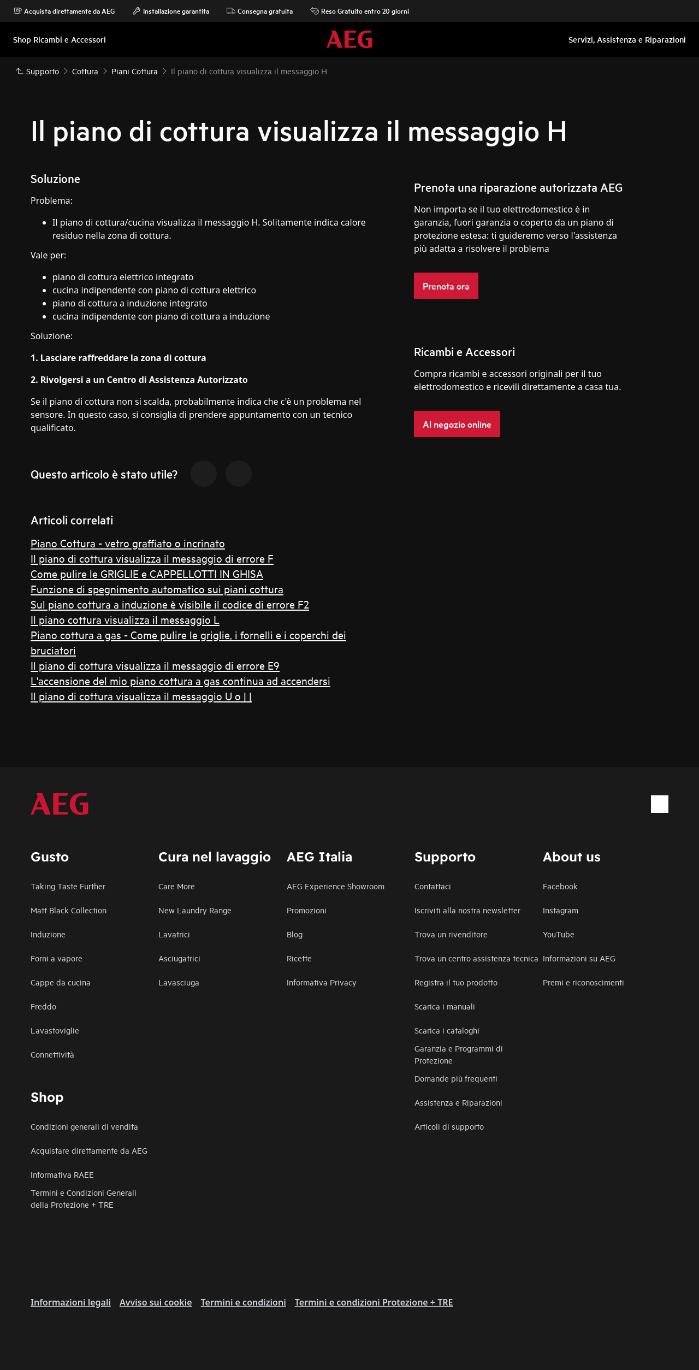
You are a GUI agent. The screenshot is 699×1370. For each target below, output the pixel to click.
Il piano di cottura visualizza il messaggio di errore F (152, 558)
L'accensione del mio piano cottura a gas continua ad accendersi (180, 680)
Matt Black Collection (68, 910)
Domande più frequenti (455, 1078)
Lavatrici (174, 934)
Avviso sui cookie (156, 1302)
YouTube (558, 934)
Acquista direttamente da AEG (64, 11)
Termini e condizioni (243, 1302)
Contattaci (432, 886)
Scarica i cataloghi (446, 1030)
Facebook (560, 886)
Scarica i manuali (444, 1006)
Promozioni (307, 910)
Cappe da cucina (61, 982)
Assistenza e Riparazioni (458, 1102)
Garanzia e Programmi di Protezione (458, 1054)
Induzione (48, 934)
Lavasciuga (178, 982)
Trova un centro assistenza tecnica (476, 958)
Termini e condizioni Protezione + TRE (374, 1302)
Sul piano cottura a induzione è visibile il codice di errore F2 (170, 604)
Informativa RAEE (62, 1174)
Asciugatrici (179, 958)
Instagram (560, 910)
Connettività (52, 1054)
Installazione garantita (170, 11)
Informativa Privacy (322, 982)
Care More (176, 886)
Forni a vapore (56, 958)
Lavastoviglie (55, 1030)
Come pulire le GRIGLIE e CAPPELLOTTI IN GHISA (147, 573)
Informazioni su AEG (579, 958)
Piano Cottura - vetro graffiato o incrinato (128, 543)
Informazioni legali (71, 1302)
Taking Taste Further (68, 886)
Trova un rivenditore (451, 934)
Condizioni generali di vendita (84, 1126)
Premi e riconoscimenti (583, 982)
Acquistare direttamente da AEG (89, 1150)
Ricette (299, 958)
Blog (295, 934)
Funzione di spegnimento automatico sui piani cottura (157, 588)
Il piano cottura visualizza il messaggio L (125, 619)
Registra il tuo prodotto (455, 982)
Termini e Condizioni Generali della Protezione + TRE (84, 1198)
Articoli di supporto (449, 1126)
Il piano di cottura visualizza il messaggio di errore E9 (155, 665)
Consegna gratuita (260, 11)
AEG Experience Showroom (335, 886)
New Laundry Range (195, 910)
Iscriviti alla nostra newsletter (467, 910)
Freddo (43, 1006)
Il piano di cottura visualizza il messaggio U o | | (141, 695)
